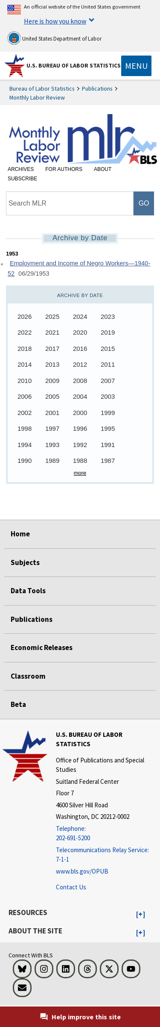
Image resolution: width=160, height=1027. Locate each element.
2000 (80, 412)
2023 (108, 316)
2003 (108, 396)
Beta (18, 704)
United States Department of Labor (54, 38)
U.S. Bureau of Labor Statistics (73, 65)
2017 (52, 348)
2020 (80, 332)
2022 (24, 332)
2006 (24, 396)
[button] (140, 914)
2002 (24, 412)
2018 (24, 348)
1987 (108, 460)
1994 (24, 444)
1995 (108, 428)
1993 (52, 444)
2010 (24, 380)
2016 (80, 348)
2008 (80, 380)
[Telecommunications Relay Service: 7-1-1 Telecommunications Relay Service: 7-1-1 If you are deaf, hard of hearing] (107, 855)
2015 (108, 348)
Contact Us (71, 887)
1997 (52, 428)
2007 (108, 380)
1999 (108, 412)
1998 (24, 428)
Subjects (25, 562)
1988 (80, 460)
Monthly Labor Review (37, 97)
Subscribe (22, 179)
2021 (52, 332)
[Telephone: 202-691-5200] (107, 833)
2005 (52, 396)
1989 (52, 460)
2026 (24, 316)
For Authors (63, 169)
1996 (80, 428)
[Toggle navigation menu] (136, 66)
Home (20, 534)
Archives (21, 169)
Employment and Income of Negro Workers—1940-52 (79, 268)
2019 (108, 332)
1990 (24, 460)
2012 (80, 364)
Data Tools (28, 590)
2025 (52, 316)
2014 (24, 364)
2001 (52, 412)
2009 (52, 380)
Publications (97, 88)
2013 (52, 364)
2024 (80, 316)
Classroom (28, 676)
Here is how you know (55, 21)
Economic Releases (42, 647)
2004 (80, 396)
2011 (108, 364)
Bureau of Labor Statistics (42, 88)
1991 (108, 444)
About (102, 169)
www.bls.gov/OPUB (82, 871)
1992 (80, 444)
